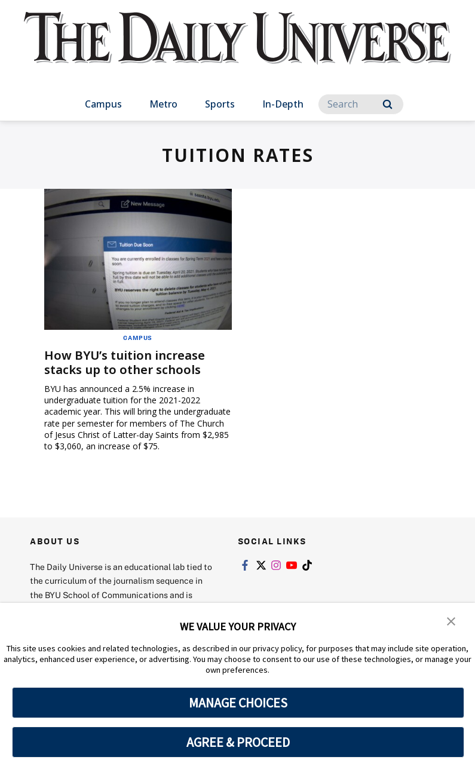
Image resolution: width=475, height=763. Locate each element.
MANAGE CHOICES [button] (238, 702)
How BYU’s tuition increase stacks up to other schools (124, 362)
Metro (163, 104)
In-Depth (283, 104)
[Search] (361, 104)
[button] (451, 620)
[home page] (238, 49)
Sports (220, 104)
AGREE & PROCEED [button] (238, 742)
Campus (103, 104)
